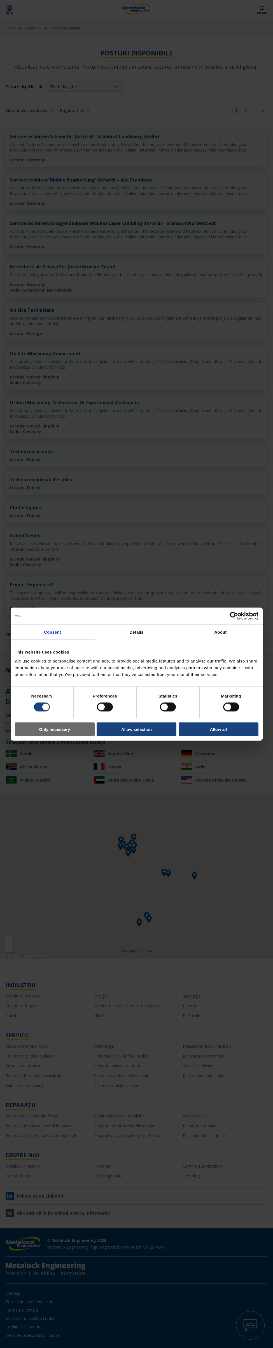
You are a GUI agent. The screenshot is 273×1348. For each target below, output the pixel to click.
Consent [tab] (52, 632)
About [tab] (220, 632)
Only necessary (54, 729)
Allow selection (136, 729)
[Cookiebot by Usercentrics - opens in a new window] (233, 616)
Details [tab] (137, 632)
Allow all (218, 729)
